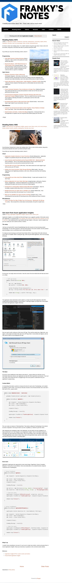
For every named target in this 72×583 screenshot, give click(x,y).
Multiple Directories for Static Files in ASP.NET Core (18, 190)
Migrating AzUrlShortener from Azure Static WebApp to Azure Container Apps (64, 77)
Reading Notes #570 (10, 40)
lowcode (10, 43)
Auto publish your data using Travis (14, 177)
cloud (41, 126)
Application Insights (11, 41)
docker (3, 128)
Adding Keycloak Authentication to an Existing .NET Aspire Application (64, 91)
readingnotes (21, 128)
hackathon (4, 43)
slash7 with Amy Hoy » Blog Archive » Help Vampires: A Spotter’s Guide (23, 81)
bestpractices (31, 41)
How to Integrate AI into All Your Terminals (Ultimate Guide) (61, 43)
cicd (39, 126)
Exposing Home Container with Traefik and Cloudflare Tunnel (64, 105)
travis (32, 128)
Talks (43, 29)
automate (25, 41)
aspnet (26, 126)
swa (30, 128)
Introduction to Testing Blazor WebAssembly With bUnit (19, 186)
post (37, 214)
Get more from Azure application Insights (18, 213)
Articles (6, 29)
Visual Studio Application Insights (12, 555)
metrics (34, 214)
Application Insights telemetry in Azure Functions (17, 156)
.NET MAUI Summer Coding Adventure (14, 58)
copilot (41, 41)
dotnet (45, 41)
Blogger (38, 578)
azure (29, 126)
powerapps (19, 43)
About (59, 29)
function (11, 128)
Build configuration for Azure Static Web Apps (16, 181)
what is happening (58, 48)
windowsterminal (34, 43)
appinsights (13, 214)
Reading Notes (16, 29)
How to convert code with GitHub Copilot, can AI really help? (64, 62)
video (24, 43)
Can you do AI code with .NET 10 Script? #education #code (61, 54)
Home (22, 566)
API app (8, 214)
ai (6, 41)
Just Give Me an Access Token (12, 165)
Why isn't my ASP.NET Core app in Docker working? (18, 194)
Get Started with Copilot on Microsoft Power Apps (17, 101)
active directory (9, 126)
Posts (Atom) (12, 569)
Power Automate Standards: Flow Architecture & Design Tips (20, 89)
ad (14, 126)
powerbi (15, 128)
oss (16, 43)
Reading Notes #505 (10, 125)
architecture (19, 41)
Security (26, 128)
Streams (35, 29)
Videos (27, 29)
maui (13, 43)
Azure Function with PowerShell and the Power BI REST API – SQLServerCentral (25, 160)
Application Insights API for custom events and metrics (17, 553)
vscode (27, 43)
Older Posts (45, 566)
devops (45, 126)
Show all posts (38, 36)
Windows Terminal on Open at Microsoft (15, 74)
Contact (51, 29)
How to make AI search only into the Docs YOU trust (61, 46)
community (37, 41)
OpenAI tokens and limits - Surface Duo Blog (16, 111)
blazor (33, 126)
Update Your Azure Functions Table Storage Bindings (18, 169)
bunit (36, 126)
